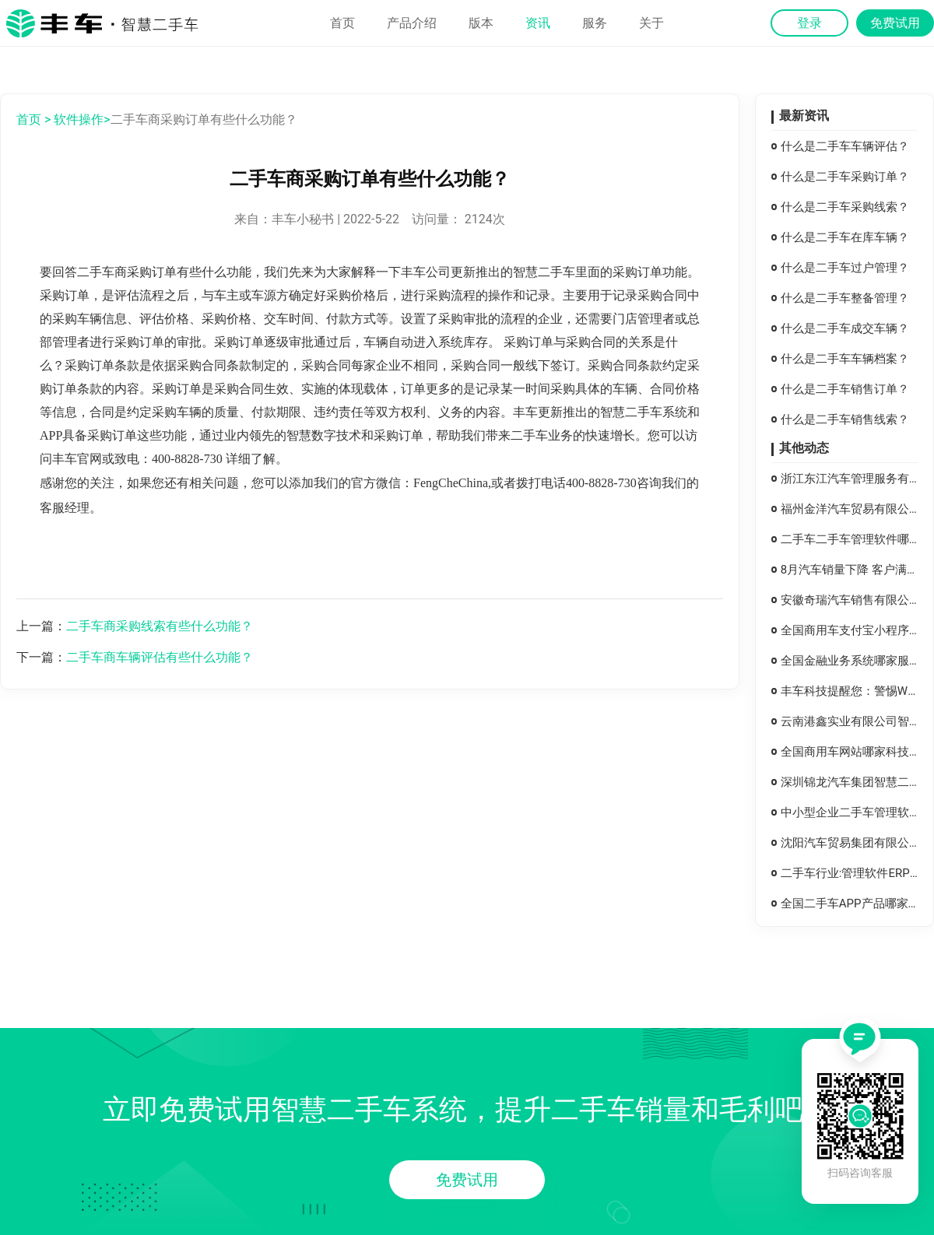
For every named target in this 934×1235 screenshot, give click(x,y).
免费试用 (467, 1179)
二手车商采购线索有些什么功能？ (159, 626)
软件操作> (82, 119)
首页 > (33, 119)
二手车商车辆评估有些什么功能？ (159, 657)
